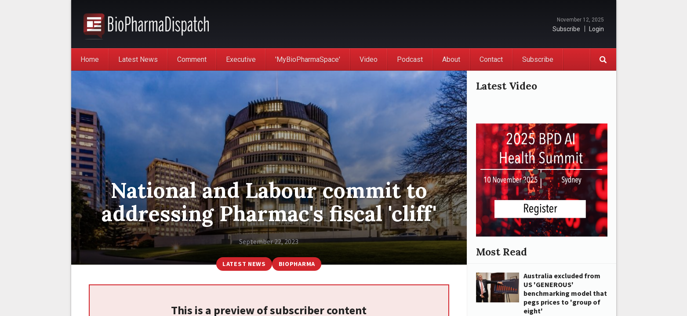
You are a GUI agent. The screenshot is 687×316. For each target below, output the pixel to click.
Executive (241, 59)
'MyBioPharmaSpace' (307, 59)
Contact (491, 59)
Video (369, 59)
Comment (192, 59)
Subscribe (566, 28)
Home (89, 59)
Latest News (138, 59)
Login (596, 28)
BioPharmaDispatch (146, 24)
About (451, 59)
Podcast (410, 59)
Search (603, 59)
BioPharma (297, 264)
